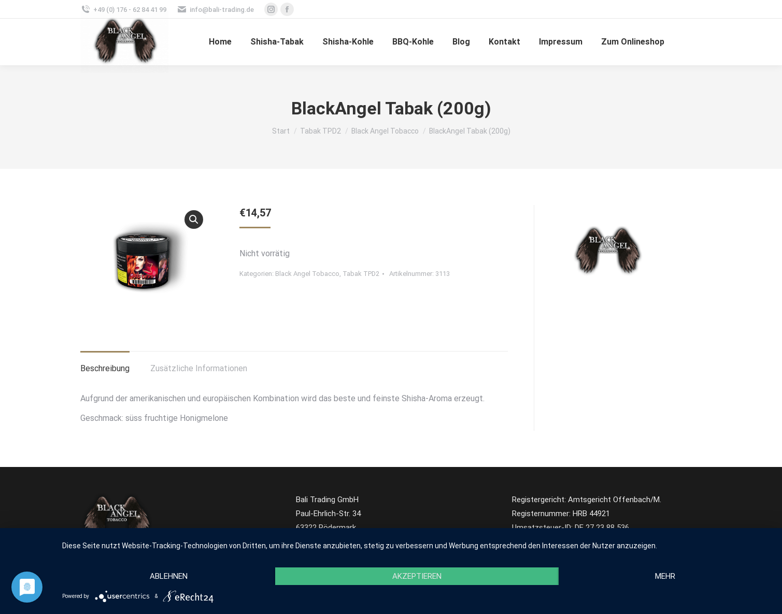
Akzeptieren (417, 576)
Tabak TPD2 (361, 273)
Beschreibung (105, 368)
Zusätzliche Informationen (198, 368)
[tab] (105, 363)
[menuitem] (220, 42)
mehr (665, 576)
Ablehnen (169, 576)
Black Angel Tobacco (307, 273)
